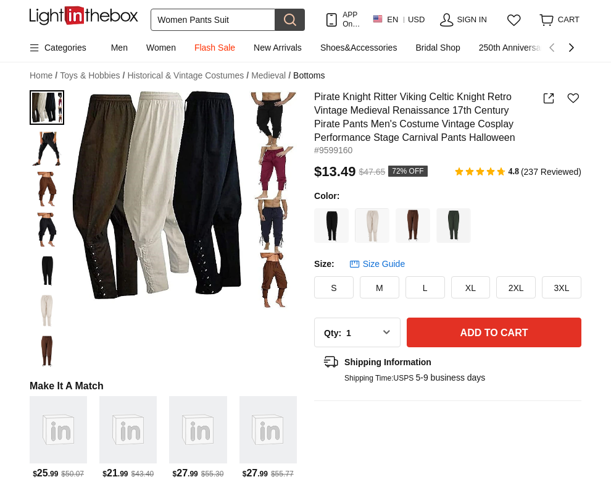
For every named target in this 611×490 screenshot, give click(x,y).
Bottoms (309, 75)
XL (470, 288)
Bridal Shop (437, 48)
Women (161, 48)
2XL (516, 288)
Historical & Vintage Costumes (188, 75)
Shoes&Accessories (358, 48)
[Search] (213, 20)
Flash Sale (214, 48)
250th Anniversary (513, 48)
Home (43, 75)
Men (119, 48)
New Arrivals (278, 48)
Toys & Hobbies (92, 75)
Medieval (271, 75)
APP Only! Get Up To (351, 19)
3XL (562, 288)
